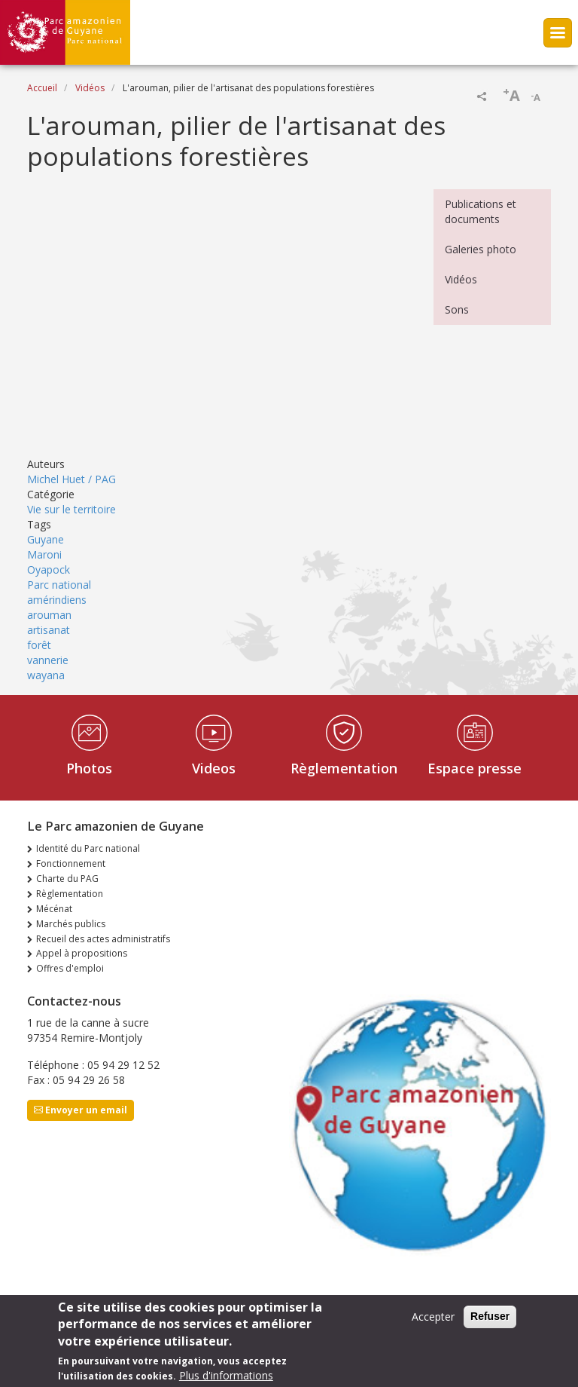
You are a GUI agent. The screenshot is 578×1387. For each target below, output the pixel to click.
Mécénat (54, 908)
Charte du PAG (67, 878)
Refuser (490, 1316)
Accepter (433, 1316)
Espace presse (474, 768)
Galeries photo (480, 249)
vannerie (47, 660)
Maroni (44, 554)
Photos (89, 768)
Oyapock (48, 569)
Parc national (59, 584)
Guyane (45, 539)
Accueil (42, 87)
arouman (49, 615)
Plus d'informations (226, 1375)
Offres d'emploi (70, 968)
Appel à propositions (81, 953)
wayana (46, 675)
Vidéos (90, 87)
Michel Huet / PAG (71, 479)
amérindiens (57, 599)
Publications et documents (480, 211)
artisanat (48, 630)
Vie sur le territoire (71, 509)
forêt (39, 645)
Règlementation (344, 768)
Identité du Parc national (88, 848)
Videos (214, 768)
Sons (457, 309)
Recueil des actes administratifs (103, 938)
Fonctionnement (70, 863)
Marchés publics (70, 923)
